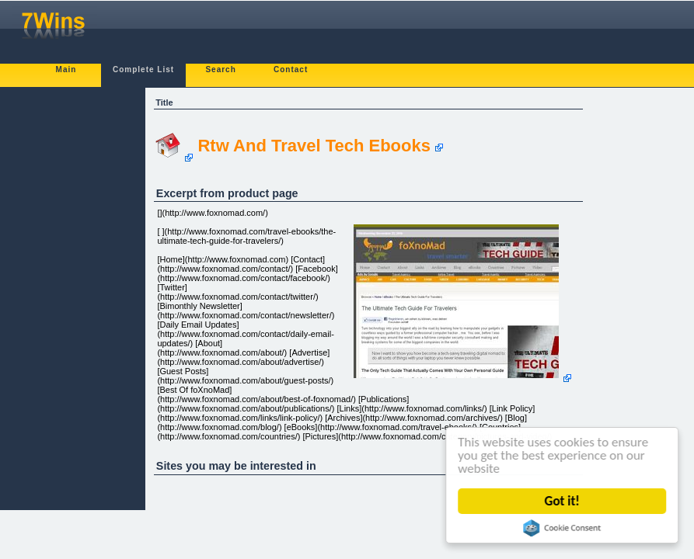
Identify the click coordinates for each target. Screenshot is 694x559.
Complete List (143, 69)
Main (66, 69)
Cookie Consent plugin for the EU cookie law (563, 527)
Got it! (562, 501)
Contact (291, 69)
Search (220, 69)
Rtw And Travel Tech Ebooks (314, 145)
